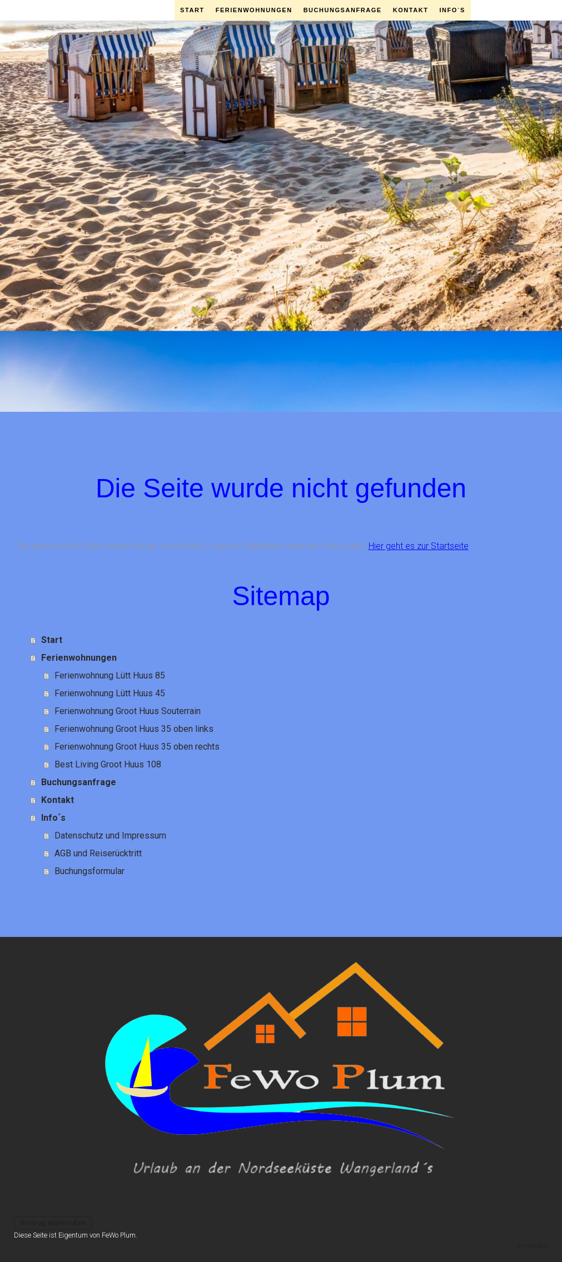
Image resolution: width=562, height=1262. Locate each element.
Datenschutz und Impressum (110, 835)
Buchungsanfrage (343, 10)
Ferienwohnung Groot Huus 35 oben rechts (137, 746)
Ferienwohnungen (254, 10)
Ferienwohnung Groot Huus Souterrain (127, 711)
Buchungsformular (89, 871)
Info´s (452, 10)
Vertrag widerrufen (53, 1223)
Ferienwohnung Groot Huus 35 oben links (133, 729)
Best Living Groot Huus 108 (107, 764)
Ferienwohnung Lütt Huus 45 (109, 693)
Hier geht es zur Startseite (419, 546)
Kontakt (411, 10)
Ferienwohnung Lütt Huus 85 (109, 675)
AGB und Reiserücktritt (98, 853)
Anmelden (532, 1245)
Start (192, 10)
